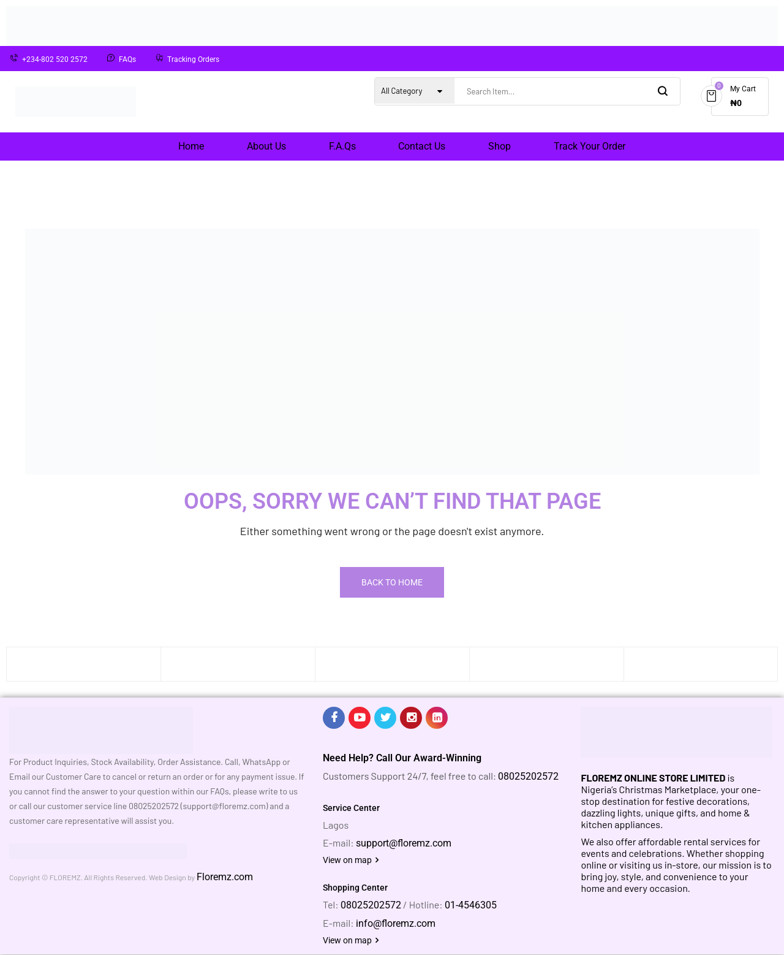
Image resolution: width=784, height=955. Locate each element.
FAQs (127, 59)
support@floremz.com (403, 843)
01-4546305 (471, 905)
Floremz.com (225, 877)
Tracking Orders (193, 59)
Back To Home (392, 582)
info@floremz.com (395, 923)
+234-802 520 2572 (55, 59)
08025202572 (528, 776)
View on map (351, 860)
